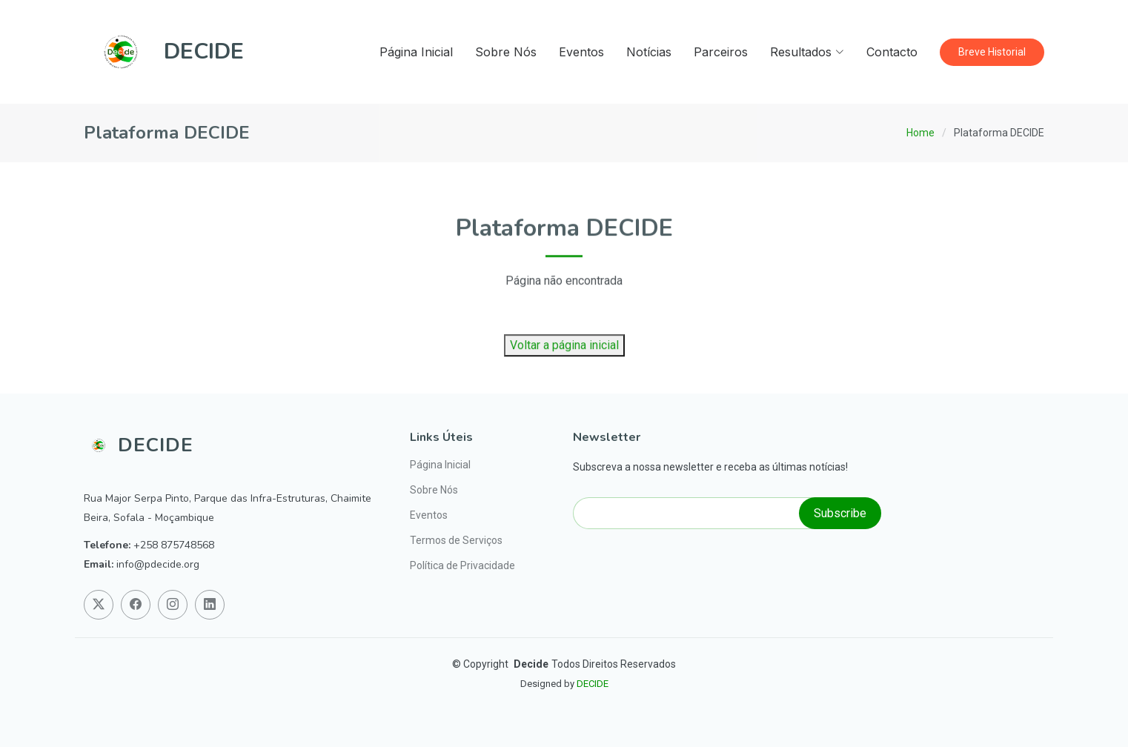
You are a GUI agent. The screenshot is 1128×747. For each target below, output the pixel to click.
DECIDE (592, 683)
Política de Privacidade (462, 565)
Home (920, 133)
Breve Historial (992, 52)
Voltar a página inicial (564, 368)
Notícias (648, 51)
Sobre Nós (506, 51)
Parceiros (721, 51)
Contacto (892, 51)
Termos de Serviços (456, 540)
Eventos (581, 51)
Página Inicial (416, 51)
